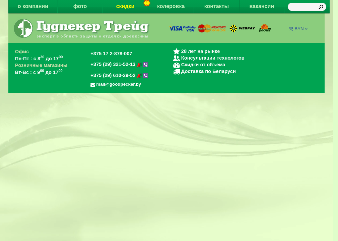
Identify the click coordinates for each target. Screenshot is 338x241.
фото (80, 6)
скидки (132, 4)
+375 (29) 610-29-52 (119, 75)
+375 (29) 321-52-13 (119, 64)
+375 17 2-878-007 (111, 53)
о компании (33, 6)
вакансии (261, 6)
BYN (301, 28)
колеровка (171, 6)
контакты (216, 6)
